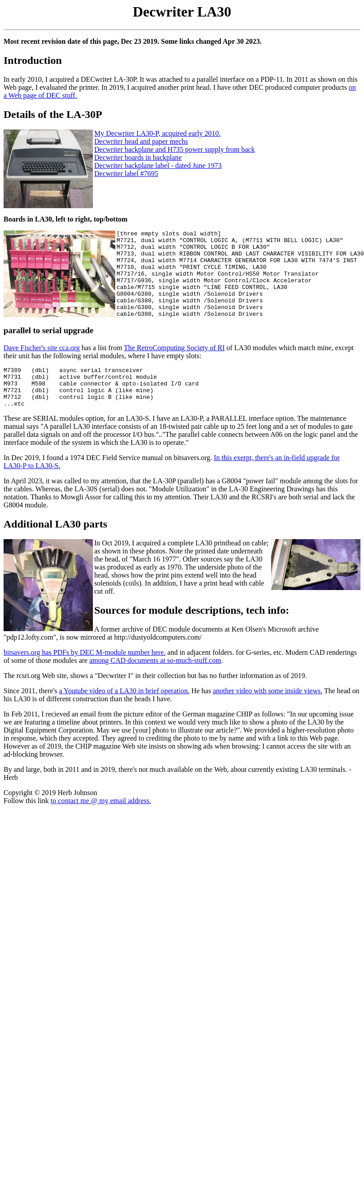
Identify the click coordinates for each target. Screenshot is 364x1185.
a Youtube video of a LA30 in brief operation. (124, 716)
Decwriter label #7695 (126, 173)
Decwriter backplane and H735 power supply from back (174, 149)
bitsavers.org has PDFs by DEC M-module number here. (85, 678)
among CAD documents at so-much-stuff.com (155, 686)
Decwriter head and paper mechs (141, 141)
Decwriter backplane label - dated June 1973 (158, 165)
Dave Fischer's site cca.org (42, 365)
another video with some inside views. (267, 716)
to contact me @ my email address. (100, 826)
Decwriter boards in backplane (138, 157)
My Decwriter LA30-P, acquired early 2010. (157, 133)
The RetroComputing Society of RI (174, 365)
